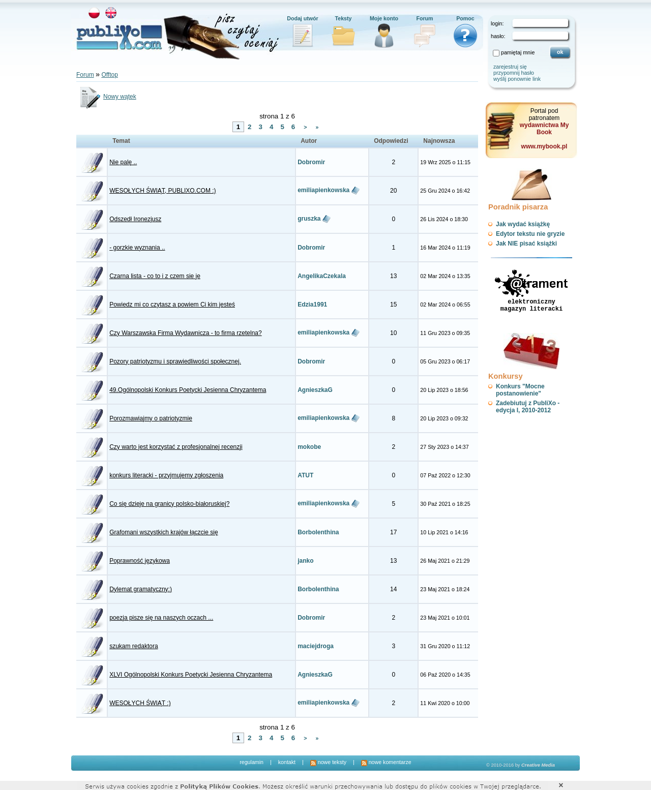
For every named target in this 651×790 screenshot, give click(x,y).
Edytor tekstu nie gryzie (530, 233)
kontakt (286, 762)
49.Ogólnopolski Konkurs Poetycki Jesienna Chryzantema (187, 389)
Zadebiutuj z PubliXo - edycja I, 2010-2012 (527, 407)
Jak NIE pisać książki (526, 243)
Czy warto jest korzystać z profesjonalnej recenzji (175, 446)
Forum (424, 18)
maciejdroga (316, 646)
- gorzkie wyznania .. (137, 247)
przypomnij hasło (513, 73)
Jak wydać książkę (523, 224)
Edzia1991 (312, 304)
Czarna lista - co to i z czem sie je (154, 276)
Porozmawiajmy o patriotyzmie (150, 418)
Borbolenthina (318, 532)
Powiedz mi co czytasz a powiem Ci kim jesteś (172, 304)
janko (305, 560)
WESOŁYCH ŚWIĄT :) (139, 703)
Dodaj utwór (302, 18)
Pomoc (465, 18)
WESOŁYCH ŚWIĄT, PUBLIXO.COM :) (162, 190)
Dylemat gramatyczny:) (140, 589)
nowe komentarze (386, 762)
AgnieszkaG (315, 389)
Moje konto (384, 18)
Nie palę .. (123, 162)
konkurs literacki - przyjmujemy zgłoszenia (166, 475)
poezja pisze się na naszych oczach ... (161, 617)
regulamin (251, 762)
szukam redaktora (133, 646)
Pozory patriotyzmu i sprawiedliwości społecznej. (175, 361)
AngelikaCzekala (322, 276)
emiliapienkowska (323, 190)
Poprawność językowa (139, 560)
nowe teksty (328, 762)
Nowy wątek (106, 96)
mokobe (309, 446)
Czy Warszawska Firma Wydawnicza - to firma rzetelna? (185, 333)
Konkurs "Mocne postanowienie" (520, 390)
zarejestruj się (510, 67)
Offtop (109, 74)
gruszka (309, 218)
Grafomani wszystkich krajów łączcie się (163, 532)
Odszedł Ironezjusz (135, 219)
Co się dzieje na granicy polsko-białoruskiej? (169, 503)
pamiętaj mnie (518, 52)
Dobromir (311, 162)
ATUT (305, 475)
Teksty (343, 18)
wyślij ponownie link (517, 79)
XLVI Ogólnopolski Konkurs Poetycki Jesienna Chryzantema (190, 674)
